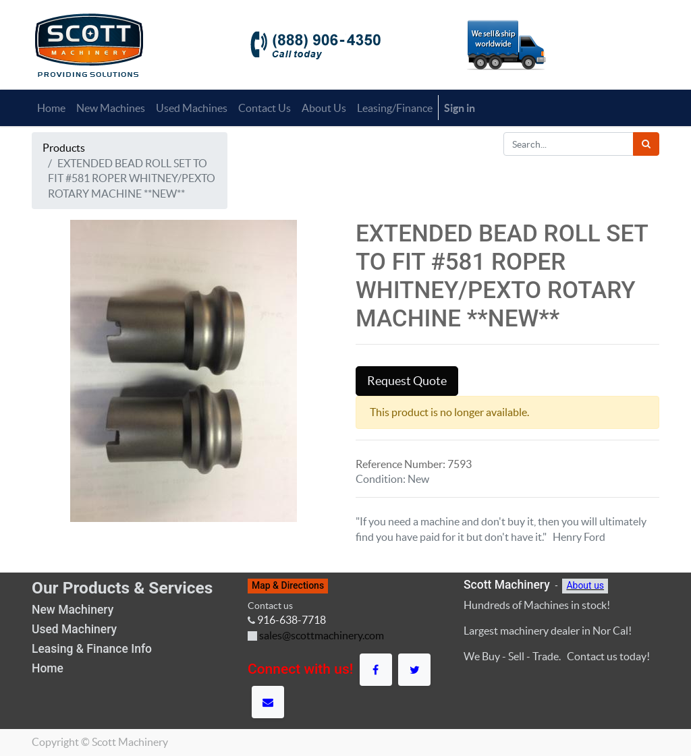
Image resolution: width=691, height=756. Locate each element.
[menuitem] (51, 108)
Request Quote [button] (407, 381)
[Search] (646, 144)
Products (64, 148)
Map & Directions (288, 585)
